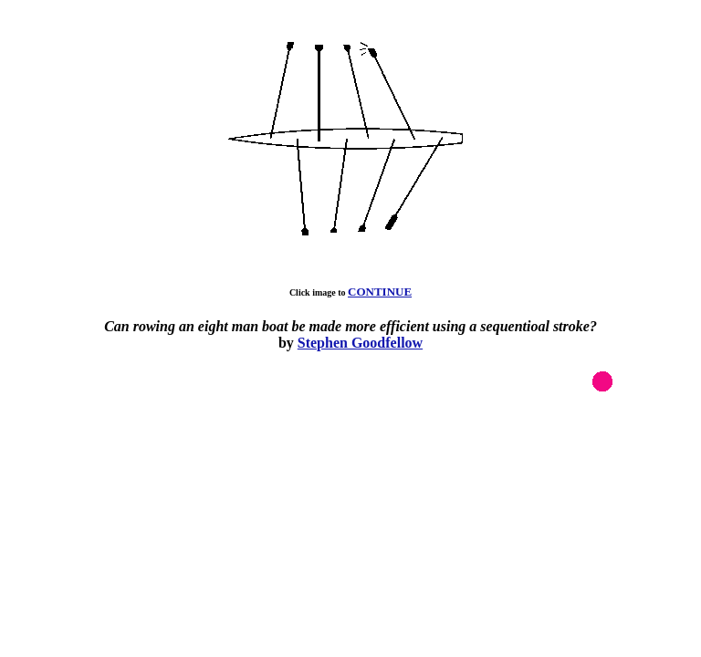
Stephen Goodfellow (360, 342)
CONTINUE (380, 291)
